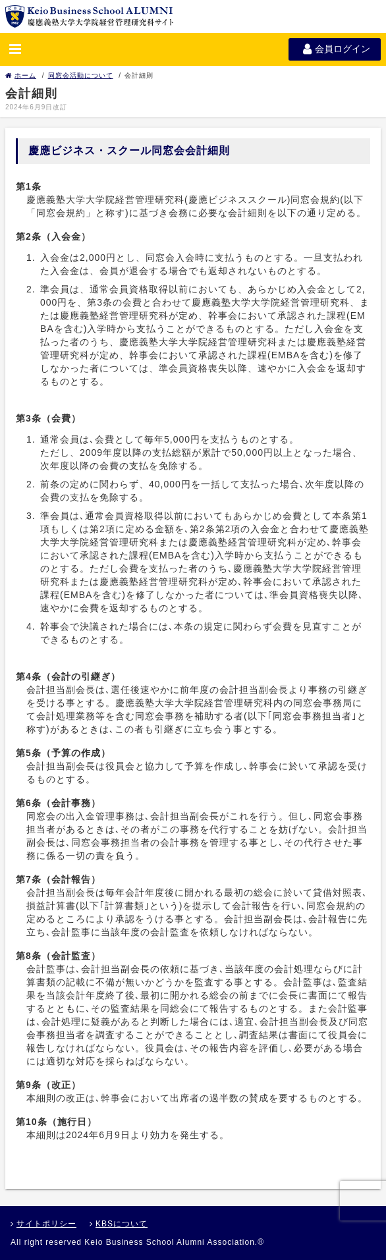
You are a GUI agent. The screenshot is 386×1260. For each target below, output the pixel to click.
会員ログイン (334, 48)
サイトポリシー (43, 1223)
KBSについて (119, 1223)
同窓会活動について (80, 75)
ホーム (20, 75)
